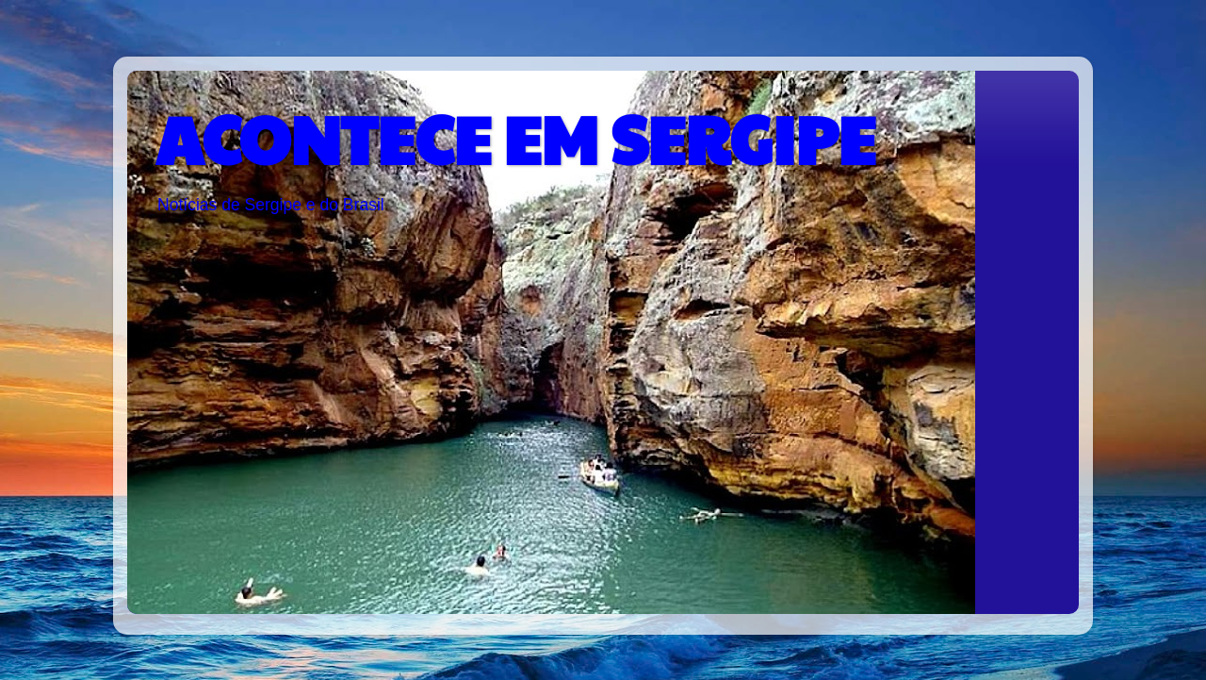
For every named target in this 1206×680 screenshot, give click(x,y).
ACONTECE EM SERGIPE (515, 137)
